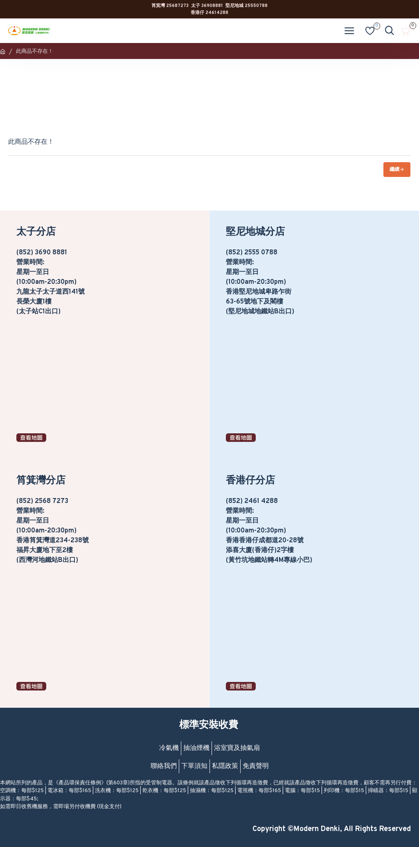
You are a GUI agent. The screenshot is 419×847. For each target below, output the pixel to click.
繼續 (394, 169)
